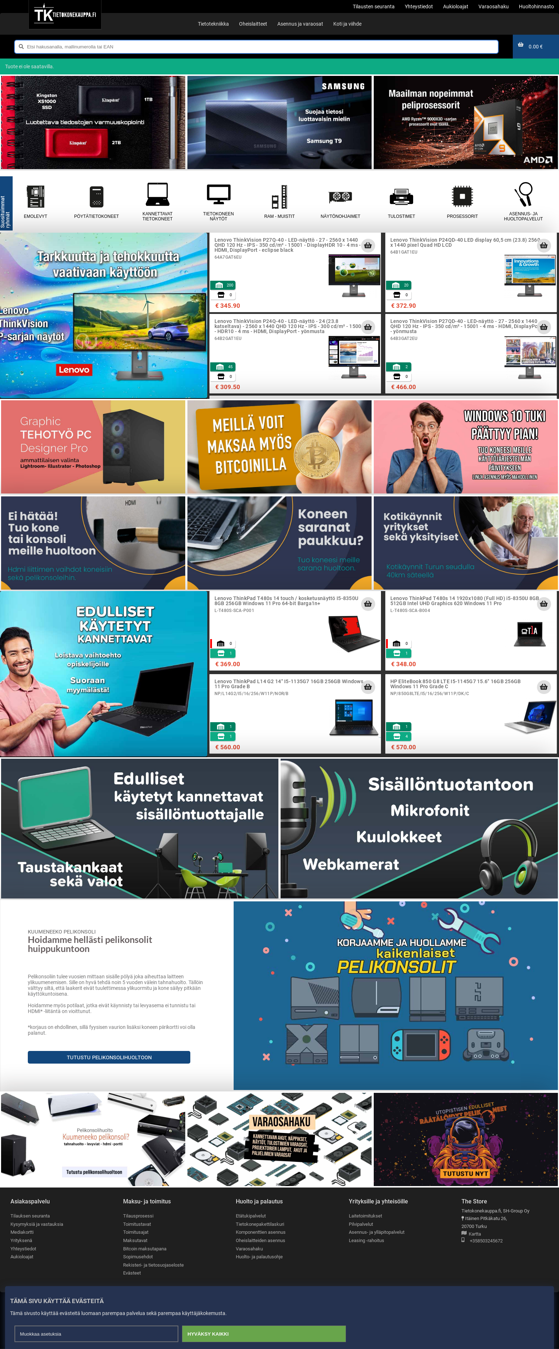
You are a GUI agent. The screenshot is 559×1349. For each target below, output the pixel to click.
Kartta (471, 1234)
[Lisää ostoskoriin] (368, 246)
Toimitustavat (137, 1224)
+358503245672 (482, 1241)
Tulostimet (401, 201)
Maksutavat (135, 1240)
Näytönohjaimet (340, 201)
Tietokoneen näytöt (218, 201)
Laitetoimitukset (365, 1216)
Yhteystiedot (23, 1248)
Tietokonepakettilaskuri (260, 1224)
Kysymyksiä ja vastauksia (36, 1224)
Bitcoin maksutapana (144, 1248)
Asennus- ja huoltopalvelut (523, 201)
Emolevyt (35, 201)
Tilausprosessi (138, 1216)
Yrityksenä (21, 1240)
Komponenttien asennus (261, 1232)
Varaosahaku (249, 1248)
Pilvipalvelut (361, 1224)
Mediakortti (22, 1232)
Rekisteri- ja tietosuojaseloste (153, 1265)
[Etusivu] (65, 14)
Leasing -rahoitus (366, 1240)
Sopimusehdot (138, 1257)
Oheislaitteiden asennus (260, 1240)
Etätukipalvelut (251, 1216)
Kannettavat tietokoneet (157, 201)
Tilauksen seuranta (30, 1216)
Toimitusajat (135, 1232)
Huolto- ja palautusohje (259, 1257)
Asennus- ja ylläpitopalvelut (376, 1232)
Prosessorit (462, 201)
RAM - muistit (279, 201)
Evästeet (132, 1273)
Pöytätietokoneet (96, 201)
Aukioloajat (21, 1257)
